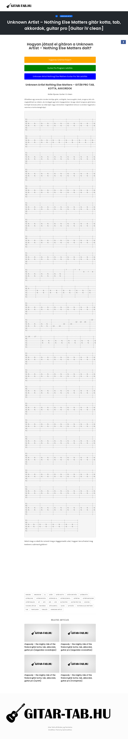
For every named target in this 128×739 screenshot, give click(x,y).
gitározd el (53, 604)
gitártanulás (30, 608)
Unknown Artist (66, 16)
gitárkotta (84, 601)
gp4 (50, 608)
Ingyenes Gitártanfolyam (60, 66)
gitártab (77, 604)
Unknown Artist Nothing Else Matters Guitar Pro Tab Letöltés (60, 82)
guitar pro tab (76, 608)
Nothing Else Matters (85, 612)
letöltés (71, 612)
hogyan (86, 608)
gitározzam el (65, 604)
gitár (51, 601)
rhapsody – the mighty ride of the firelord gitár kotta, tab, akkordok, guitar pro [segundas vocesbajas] (40, 653)
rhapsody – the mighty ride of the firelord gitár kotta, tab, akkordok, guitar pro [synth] (40, 684)
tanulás (44, 615)
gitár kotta (60, 601)
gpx (55, 608)
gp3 (44, 608)
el (45, 601)
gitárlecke (29, 604)
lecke (63, 612)
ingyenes (42, 612)
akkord (28, 601)
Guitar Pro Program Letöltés (60, 74)
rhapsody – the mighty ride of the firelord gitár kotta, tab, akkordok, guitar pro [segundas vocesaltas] (76, 653)
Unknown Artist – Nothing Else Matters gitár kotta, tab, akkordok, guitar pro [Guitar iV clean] (64, 28)
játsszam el (53, 612)
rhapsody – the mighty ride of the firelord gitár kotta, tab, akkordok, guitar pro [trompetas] (76, 684)
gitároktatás (41, 604)
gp (39, 608)
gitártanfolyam (88, 604)
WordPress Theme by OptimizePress (60, 730)
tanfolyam (35, 615)
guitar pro (64, 608)
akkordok (37, 601)
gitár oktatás (72, 601)
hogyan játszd (31, 612)
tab (27, 615)
